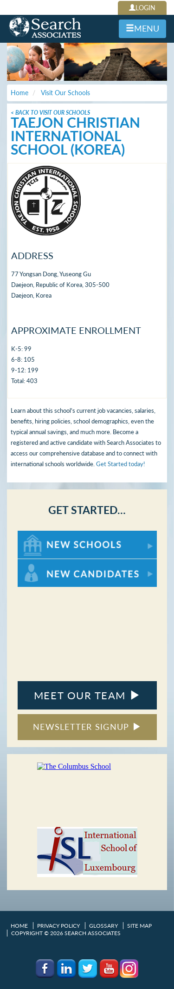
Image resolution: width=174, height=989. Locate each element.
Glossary (103, 925)
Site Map (139, 925)
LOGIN (142, 8)
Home (19, 925)
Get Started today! (120, 464)
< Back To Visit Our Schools (50, 112)
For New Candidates (47, 563)
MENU (142, 28)
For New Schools (42, 535)
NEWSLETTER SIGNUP (87, 727)
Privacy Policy (58, 925)
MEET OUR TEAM (87, 695)
